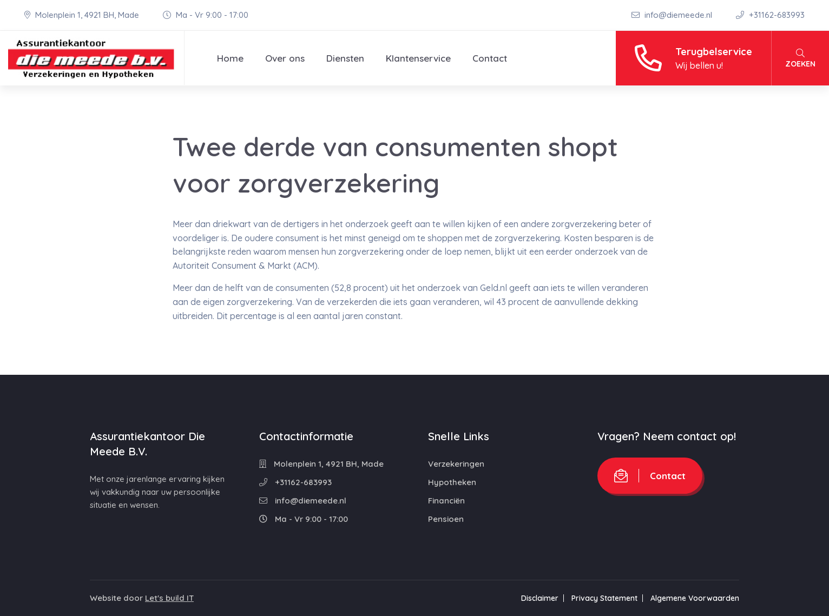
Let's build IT (169, 598)
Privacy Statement (604, 598)
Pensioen (446, 519)
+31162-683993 (770, 15)
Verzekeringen (456, 464)
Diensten (345, 58)
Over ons (285, 58)
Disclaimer (539, 598)
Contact (489, 58)
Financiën (446, 500)
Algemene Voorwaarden (694, 598)
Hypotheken (452, 482)
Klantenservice (418, 58)
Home (230, 58)
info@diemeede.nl (672, 15)
